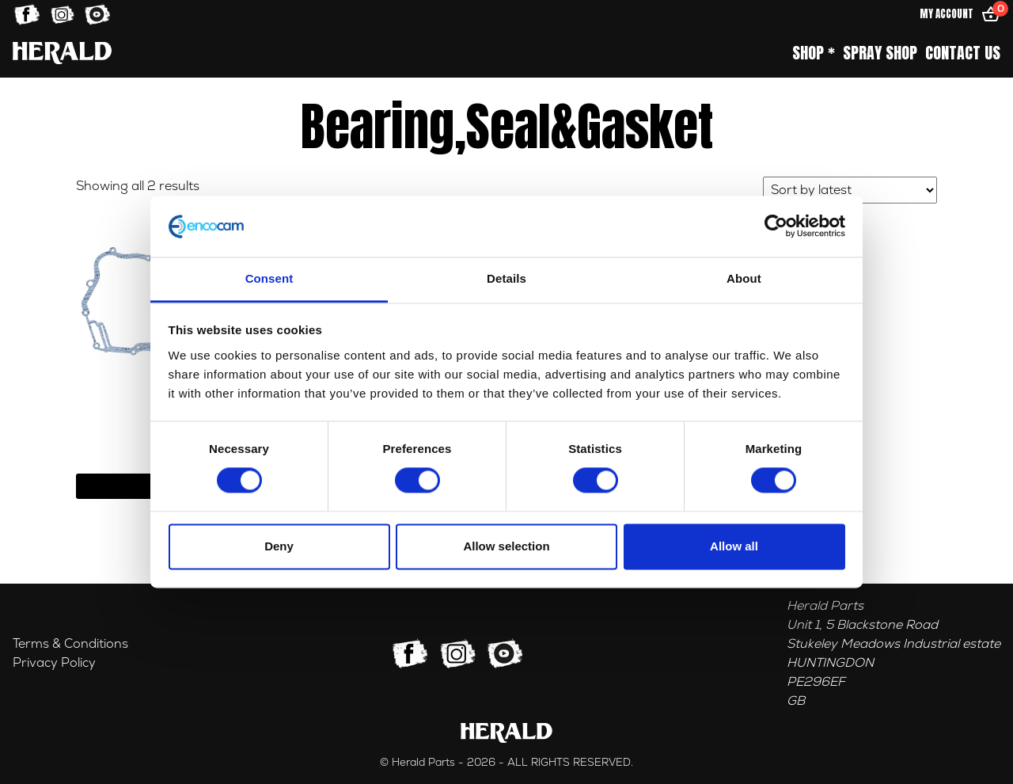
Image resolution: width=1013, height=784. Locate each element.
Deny (279, 546)
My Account (946, 13)
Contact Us (962, 53)
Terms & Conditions (70, 644)
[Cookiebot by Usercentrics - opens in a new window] (776, 226)
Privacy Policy (54, 663)
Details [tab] (506, 278)
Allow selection (506, 546)
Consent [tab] (269, 278)
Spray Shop (880, 53)
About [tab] (744, 278)
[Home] (62, 52)
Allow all (734, 546)
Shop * (813, 53)
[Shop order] (850, 190)
